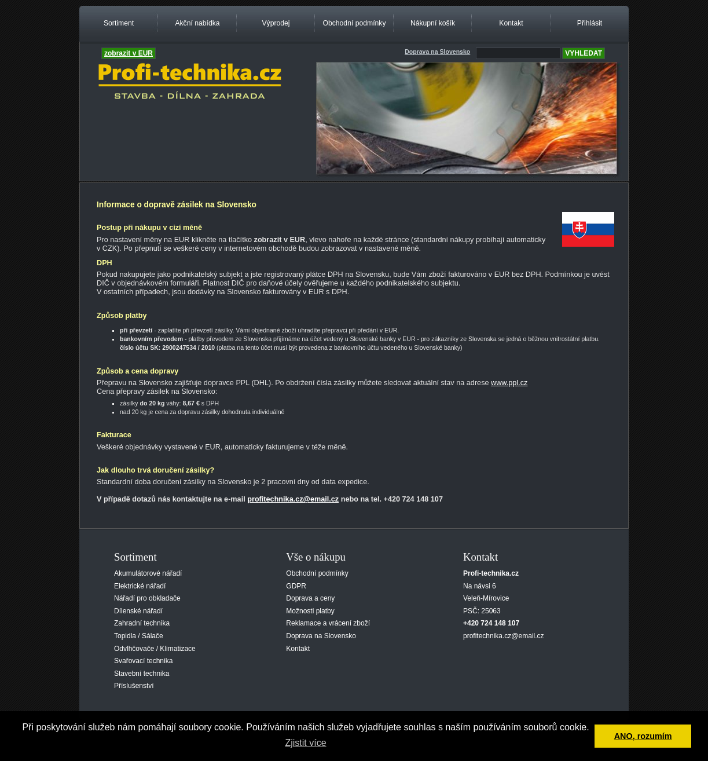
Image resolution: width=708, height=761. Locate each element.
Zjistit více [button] (305, 743)
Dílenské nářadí (138, 611)
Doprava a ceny (310, 598)
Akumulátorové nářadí (148, 573)
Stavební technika (141, 673)
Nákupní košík (432, 23)
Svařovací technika (143, 661)
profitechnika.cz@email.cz (293, 499)
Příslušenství (134, 686)
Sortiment (119, 23)
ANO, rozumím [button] (643, 736)
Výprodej (275, 23)
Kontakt (511, 23)
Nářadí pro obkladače (147, 598)
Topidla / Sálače (138, 636)
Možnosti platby (310, 611)
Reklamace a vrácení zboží (328, 623)
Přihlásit (589, 23)
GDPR (296, 586)
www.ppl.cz (509, 383)
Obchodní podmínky (354, 23)
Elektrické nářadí (140, 586)
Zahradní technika (142, 623)
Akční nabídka (197, 23)
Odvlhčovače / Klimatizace (155, 649)
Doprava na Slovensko (321, 636)
